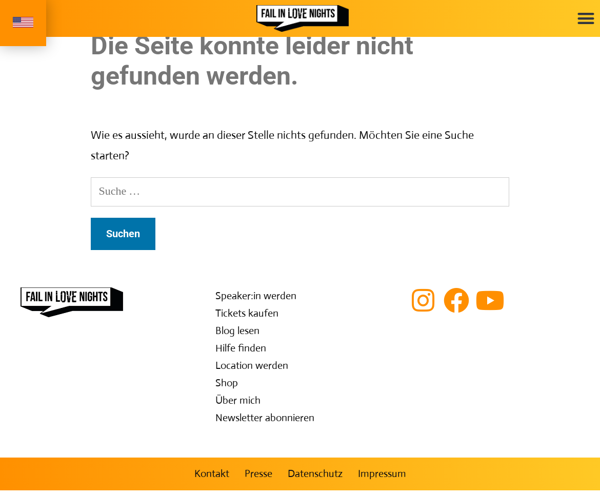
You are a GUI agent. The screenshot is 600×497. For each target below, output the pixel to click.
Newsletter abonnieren (264, 424)
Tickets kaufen (246, 320)
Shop (226, 389)
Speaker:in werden (255, 302)
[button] (586, 18)
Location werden (251, 372)
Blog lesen (237, 337)
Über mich (238, 407)
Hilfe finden (240, 354)
